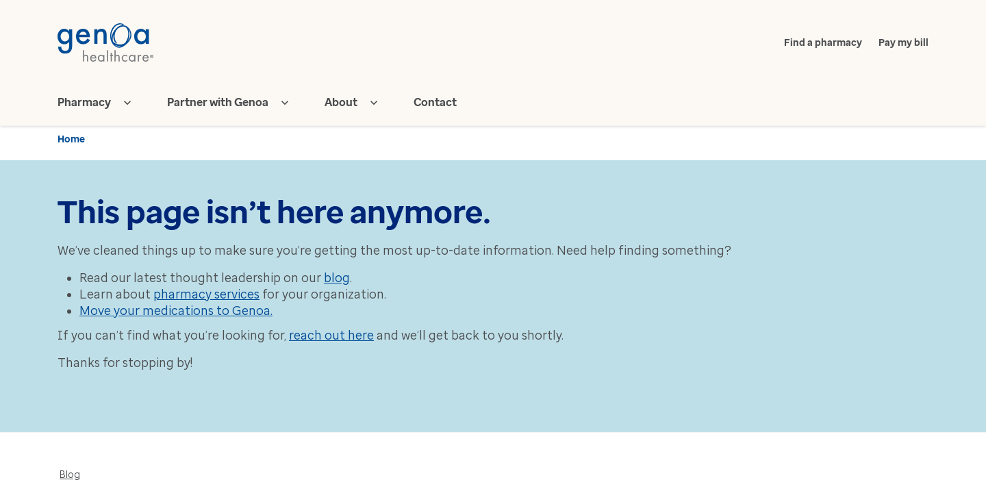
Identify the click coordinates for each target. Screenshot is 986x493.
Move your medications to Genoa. (176, 310)
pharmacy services (206, 294)
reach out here (331, 335)
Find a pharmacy (823, 43)
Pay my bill (903, 43)
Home (71, 139)
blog (337, 278)
